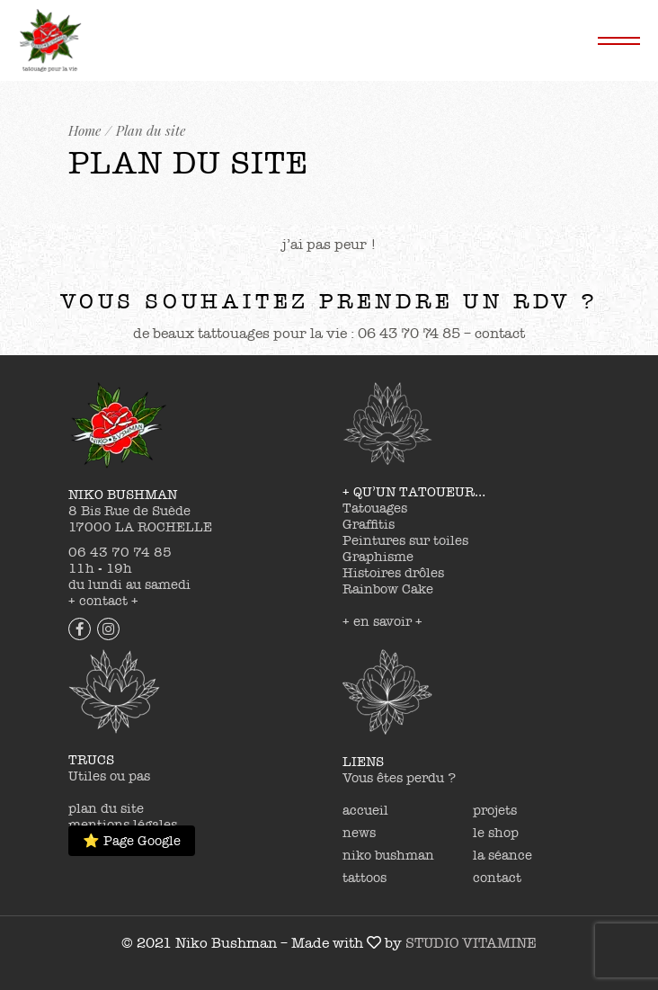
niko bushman (388, 855)
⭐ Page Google (132, 841)
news (359, 833)
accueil (365, 810)
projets (495, 810)
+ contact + (103, 601)
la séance (502, 855)
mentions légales (122, 824)
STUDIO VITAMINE (471, 943)
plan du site (106, 808)
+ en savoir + (382, 621)
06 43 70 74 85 (120, 552)
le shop (496, 833)
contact (497, 878)
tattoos (364, 878)
